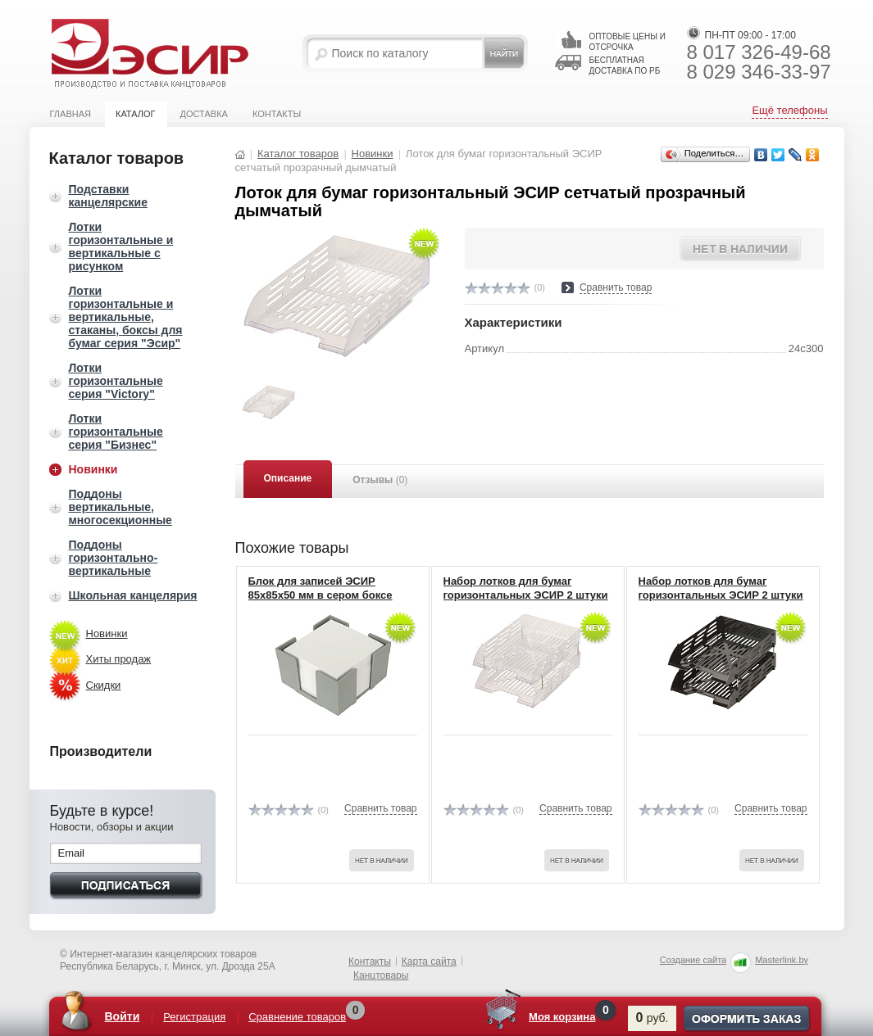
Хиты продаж (119, 659)
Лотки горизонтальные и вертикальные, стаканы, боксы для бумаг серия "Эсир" (126, 317)
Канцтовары (380, 975)
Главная (70, 114)
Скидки (103, 685)
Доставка (204, 114)
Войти (122, 1016)
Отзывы (379, 480)
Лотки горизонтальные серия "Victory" (116, 380)
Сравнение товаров (298, 1017)
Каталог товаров (298, 153)
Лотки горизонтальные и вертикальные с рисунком (121, 246)
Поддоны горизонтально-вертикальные (113, 557)
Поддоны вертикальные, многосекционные (120, 507)
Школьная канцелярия (133, 595)
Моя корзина (563, 1017)
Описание (288, 478)
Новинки (93, 469)
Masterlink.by (781, 960)
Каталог (136, 114)
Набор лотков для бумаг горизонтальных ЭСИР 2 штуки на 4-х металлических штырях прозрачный (525, 602)
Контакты (276, 114)
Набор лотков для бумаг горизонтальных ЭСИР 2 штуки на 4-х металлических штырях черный (721, 602)
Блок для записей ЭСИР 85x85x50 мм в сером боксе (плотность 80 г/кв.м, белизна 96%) (326, 602)
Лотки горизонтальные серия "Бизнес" (116, 431)
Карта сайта (429, 961)
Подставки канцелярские (108, 196)
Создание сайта (693, 960)
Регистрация (195, 1017)
